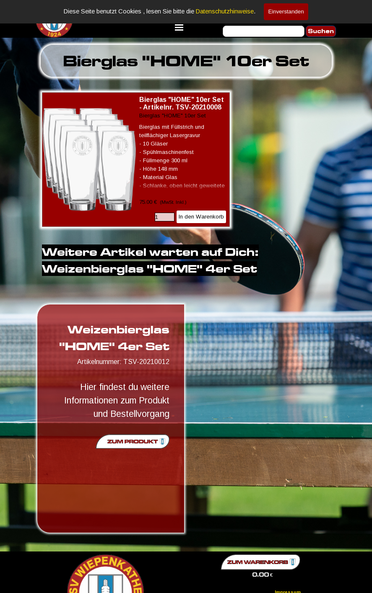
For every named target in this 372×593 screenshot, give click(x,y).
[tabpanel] (186, 61)
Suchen (321, 31)
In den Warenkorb (201, 216)
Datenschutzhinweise (225, 11)
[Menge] (164, 217)
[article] (136, 159)
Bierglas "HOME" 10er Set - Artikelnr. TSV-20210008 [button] (181, 103)
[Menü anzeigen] (179, 27)
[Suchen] (263, 31)
